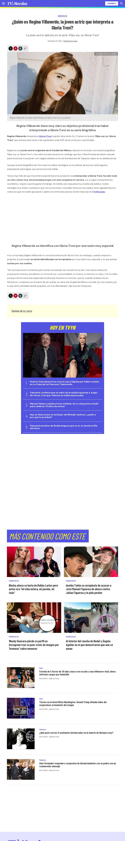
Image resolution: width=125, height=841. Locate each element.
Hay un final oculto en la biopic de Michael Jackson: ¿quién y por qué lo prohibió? (63, 416)
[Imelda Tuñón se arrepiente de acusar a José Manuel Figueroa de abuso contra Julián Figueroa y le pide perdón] (91, 562)
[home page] (17, 3)
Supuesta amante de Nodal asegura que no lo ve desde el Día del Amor (63, 427)
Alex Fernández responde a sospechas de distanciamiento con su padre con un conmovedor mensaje (77, 765)
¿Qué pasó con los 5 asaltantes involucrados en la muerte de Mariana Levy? (76, 732)
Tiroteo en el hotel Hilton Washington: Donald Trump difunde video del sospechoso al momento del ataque (73, 704)
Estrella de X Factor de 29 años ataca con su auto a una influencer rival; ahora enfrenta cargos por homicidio (77, 673)
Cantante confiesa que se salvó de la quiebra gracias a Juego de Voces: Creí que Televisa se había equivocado (63, 394)
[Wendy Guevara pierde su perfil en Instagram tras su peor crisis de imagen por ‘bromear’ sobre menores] (34, 617)
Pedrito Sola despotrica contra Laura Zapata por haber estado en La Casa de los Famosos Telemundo (64, 383)
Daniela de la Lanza (70, 41)
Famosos (62, 16)
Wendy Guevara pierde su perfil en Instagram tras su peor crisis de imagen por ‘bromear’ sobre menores (34, 644)
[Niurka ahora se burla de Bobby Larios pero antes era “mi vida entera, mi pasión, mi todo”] (34, 562)
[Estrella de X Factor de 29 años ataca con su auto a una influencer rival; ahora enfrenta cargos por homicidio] (21, 677)
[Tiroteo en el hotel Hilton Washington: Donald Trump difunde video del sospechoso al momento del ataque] (21, 708)
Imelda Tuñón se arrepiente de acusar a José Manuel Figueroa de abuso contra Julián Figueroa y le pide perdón (88, 589)
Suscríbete (111, 3)
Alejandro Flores (54, 678)
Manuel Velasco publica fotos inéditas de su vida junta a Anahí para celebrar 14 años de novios (64, 405)
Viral (41, 668)
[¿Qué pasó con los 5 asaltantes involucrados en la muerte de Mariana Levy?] (21, 738)
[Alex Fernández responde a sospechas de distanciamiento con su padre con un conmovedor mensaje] (21, 769)
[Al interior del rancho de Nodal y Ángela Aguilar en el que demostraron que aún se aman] (91, 617)
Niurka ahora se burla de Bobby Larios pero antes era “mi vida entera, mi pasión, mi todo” (33, 589)
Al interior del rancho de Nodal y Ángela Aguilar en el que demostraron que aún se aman (89, 644)
